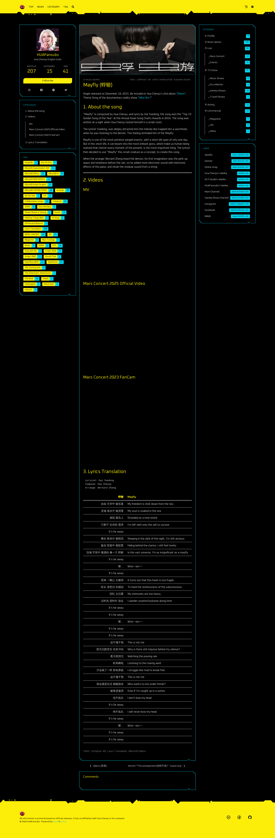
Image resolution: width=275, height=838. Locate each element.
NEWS (40, 7)
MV (149, 80)
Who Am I (145, 97)
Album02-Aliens (182, 80)
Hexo (55, 822)
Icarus (64, 822)
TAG (65, 7)
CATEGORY (54, 7)
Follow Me (47, 80)
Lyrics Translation (162, 80)
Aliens (181, 93)
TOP (31, 7)
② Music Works (91, 80)
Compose (142, 80)
